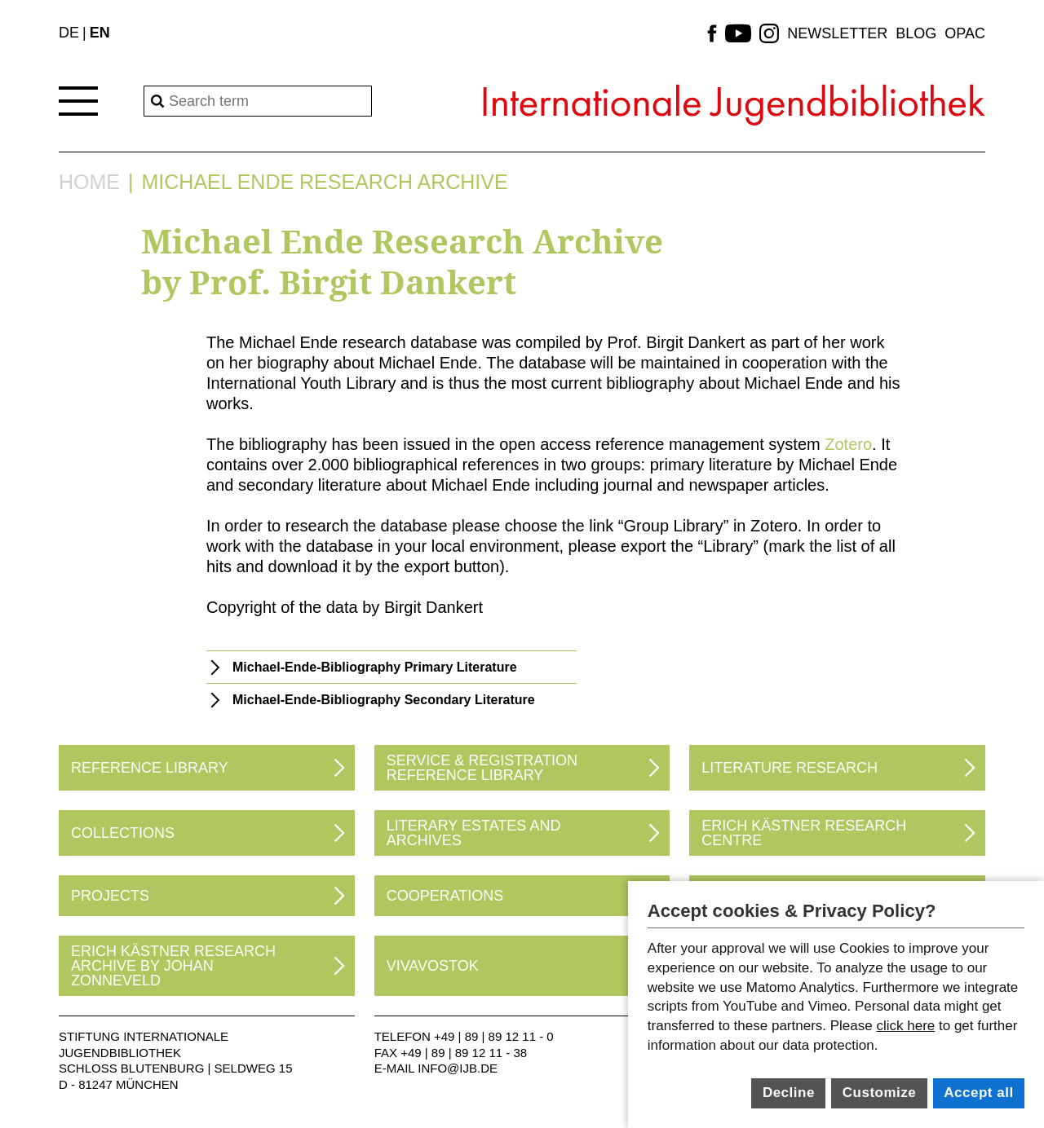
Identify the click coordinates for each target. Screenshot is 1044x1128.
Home (89, 182)
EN (100, 32)
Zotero (848, 444)
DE (69, 32)
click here (905, 1025)
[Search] (257, 101)
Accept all (978, 1092)
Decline (789, 1092)
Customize (879, 1092)
